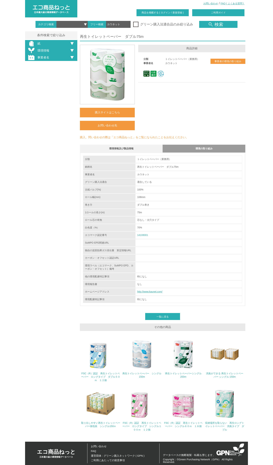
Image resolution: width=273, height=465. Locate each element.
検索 (216, 24)
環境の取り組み (204, 148)
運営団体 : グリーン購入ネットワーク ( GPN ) (118, 455)
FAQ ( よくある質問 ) (232, 3)
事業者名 (38, 57)
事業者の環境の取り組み (227, 61)
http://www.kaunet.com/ (149, 292)
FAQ (93, 451)
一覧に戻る (163, 317)
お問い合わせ (210, 3)
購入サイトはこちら (107, 112)
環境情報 (38, 50)
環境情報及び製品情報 (121, 148)
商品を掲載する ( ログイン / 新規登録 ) (163, 12)
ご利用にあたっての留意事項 (108, 460)
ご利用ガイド (218, 12)
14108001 (142, 236)
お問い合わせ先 (107, 125)
